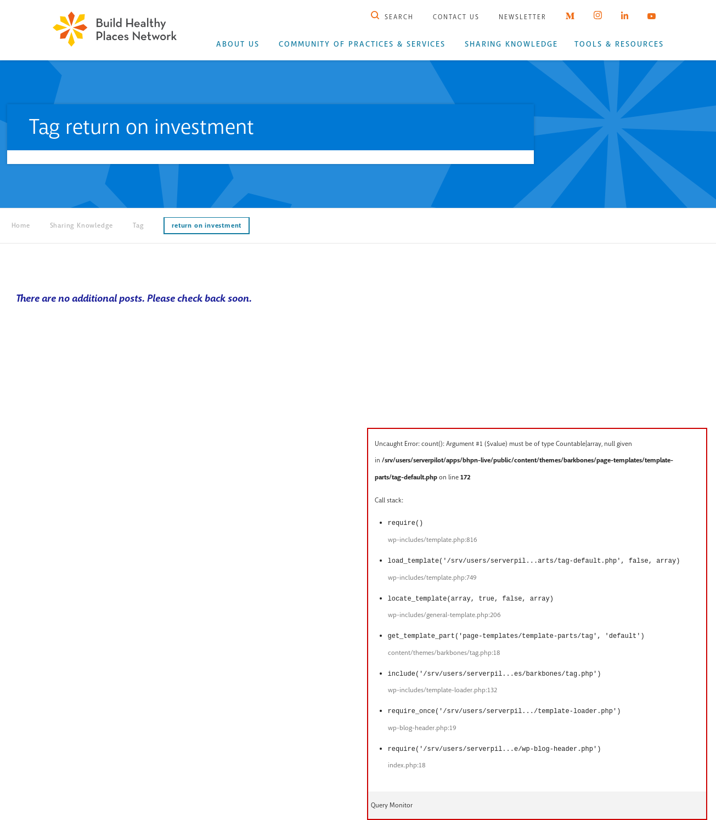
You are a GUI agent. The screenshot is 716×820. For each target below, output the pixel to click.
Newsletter (522, 17)
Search (392, 17)
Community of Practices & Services (362, 44)
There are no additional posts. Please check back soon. (134, 298)
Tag (138, 225)
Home (21, 225)
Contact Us (456, 17)
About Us (238, 44)
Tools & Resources (619, 44)
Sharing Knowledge (511, 44)
